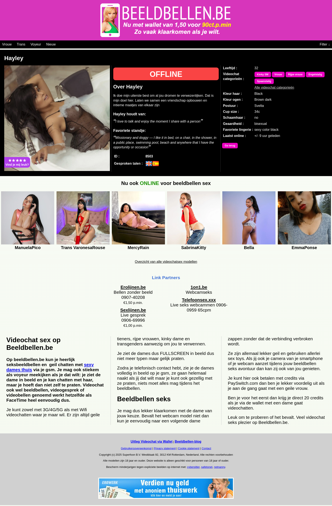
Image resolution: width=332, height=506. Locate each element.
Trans (21, 44)
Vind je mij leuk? (17, 162)
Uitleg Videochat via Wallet (152, 441)
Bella (249, 247)
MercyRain (138, 247)
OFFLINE (166, 74)
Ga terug (230, 145)
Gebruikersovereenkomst (136, 448)
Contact (206, 448)
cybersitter (193, 467)
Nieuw (50, 44)
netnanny (219, 467)
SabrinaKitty (193, 247)
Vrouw (7, 44)
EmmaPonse (304, 247)
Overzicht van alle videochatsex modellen (166, 261)
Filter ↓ (325, 44)
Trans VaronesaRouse (83, 247)
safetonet (207, 467)
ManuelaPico (28, 247)
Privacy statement (165, 448)
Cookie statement (188, 448)
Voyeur (35, 44)
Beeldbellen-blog (188, 441)
